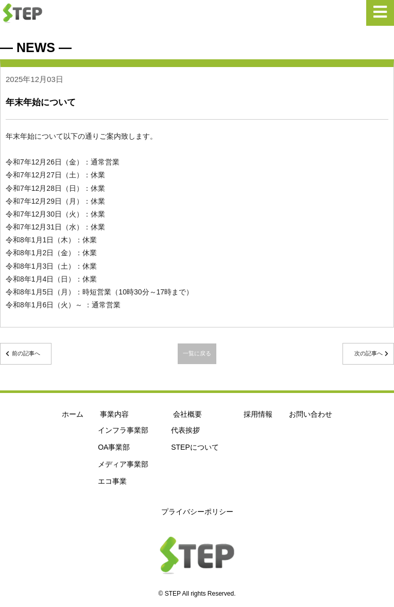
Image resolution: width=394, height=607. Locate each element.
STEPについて (195, 447)
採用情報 (258, 414)
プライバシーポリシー (197, 511)
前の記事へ (26, 353)
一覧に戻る (197, 353)
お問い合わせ (310, 414)
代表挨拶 (185, 430)
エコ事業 (112, 481)
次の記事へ (368, 353)
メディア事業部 (123, 464)
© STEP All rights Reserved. (196, 593)
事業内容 (114, 414)
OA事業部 (114, 447)
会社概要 (187, 414)
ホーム (72, 414)
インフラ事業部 (123, 430)
